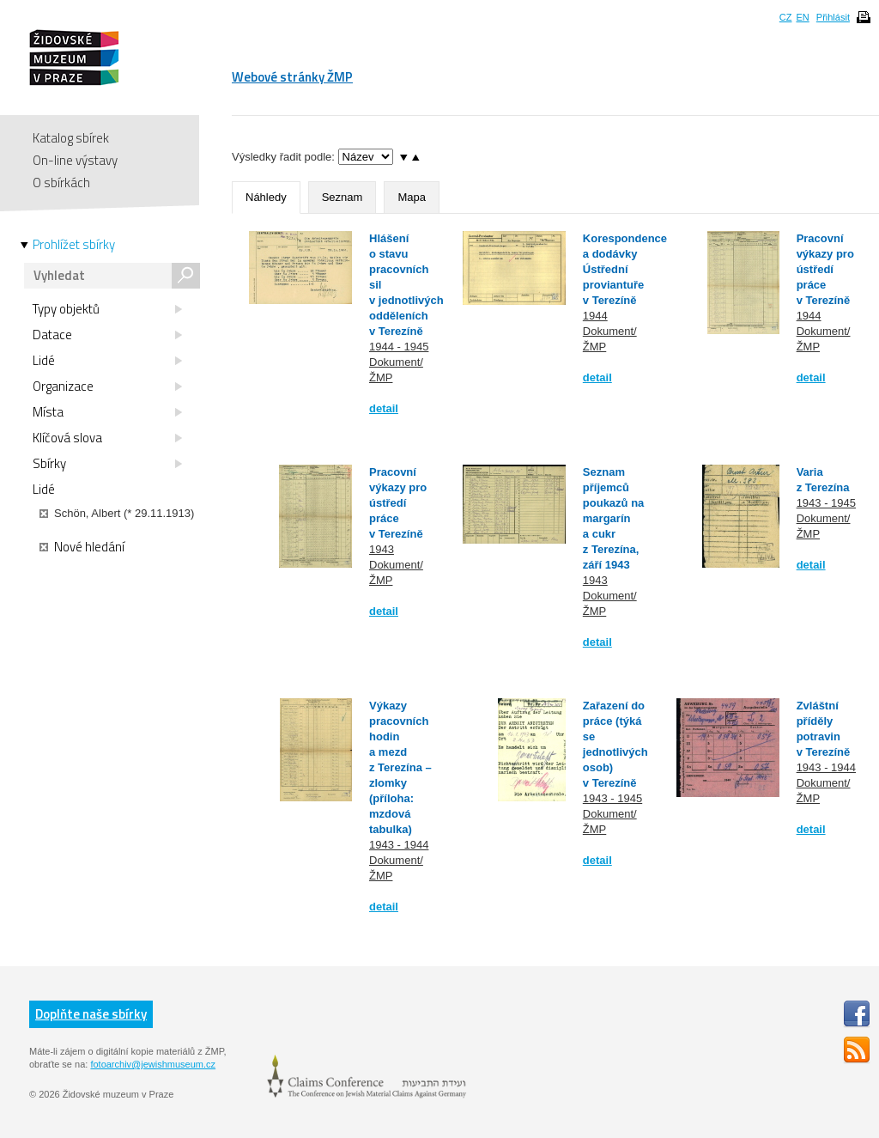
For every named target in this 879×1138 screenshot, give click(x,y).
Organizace (107, 386)
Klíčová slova (107, 438)
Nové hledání (81, 547)
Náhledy (266, 197)
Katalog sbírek (71, 138)
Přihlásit (833, 17)
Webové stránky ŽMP (292, 77)
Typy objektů (107, 309)
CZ (785, 17)
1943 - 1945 (826, 502)
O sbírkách (61, 182)
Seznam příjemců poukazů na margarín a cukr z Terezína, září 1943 (614, 518)
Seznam (342, 197)
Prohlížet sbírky (74, 245)
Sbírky (107, 464)
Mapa (411, 197)
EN (802, 17)
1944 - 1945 (398, 346)
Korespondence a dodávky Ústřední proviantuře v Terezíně (625, 269)
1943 (381, 549)
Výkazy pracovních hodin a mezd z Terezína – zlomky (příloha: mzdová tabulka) (400, 767)
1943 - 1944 (398, 844)
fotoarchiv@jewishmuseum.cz (152, 1064)
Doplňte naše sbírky (91, 1014)
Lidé (107, 360)
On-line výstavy (75, 160)
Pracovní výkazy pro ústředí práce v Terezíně (825, 269)
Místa (107, 412)
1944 (595, 315)
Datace (107, 335)
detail (383, 408)
